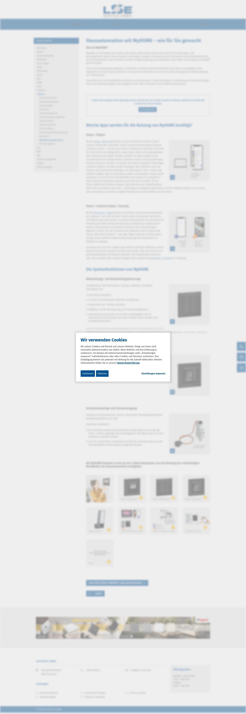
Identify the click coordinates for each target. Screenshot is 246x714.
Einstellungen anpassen (153, 373)
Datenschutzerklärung (128, 363)
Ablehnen (102, 373)
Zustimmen (87, 373)
